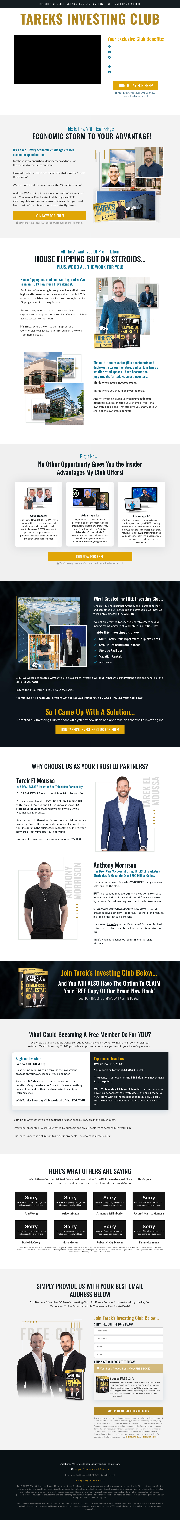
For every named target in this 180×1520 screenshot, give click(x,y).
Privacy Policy (132, 1437)
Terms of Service (97, 1480)
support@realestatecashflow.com (92, 1469)
